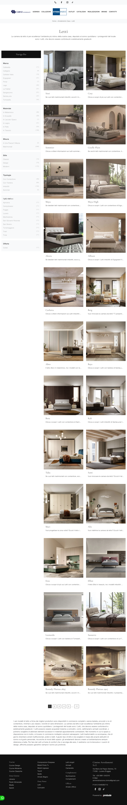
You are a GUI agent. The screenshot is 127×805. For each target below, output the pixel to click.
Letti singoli (70, 762)
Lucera (5, 213)
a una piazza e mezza (11, 143)
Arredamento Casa (64, 21)
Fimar (5, 81)
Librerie (12, 779)
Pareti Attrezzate (15, 782)
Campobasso (8, 206)
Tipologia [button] (7, 175)
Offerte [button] (6, 244)
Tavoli (39, 771)
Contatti (113, 11)
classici (6, 159)
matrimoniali (7, 146)
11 (77, 706)
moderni (6, 166)
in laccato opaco (10, 119)
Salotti (11, 788)
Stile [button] (5, 155)
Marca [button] (5, 63)
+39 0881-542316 (103, 775)
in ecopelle (7, 116)
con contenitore (9, 179)
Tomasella (7, 99)
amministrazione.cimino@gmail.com (106, 780)
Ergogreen (7, 78)
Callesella (6, 67)
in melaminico (8, 112)
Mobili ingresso (43, 768)
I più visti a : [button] (8, 199)
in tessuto (7, 130)
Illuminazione (70, 776)
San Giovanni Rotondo (11, 220)
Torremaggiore (8, 228)
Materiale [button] (7, 108)
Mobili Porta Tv (43, 765)
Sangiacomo (8, 92)
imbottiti (6, 186)
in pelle (6, 126)
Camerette (70, 768)
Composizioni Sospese (46, 762)
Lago (5, 85)
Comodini (41, 787)
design (5, 163)
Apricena (6, 202)
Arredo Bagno (42, 777)
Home (54, 21)
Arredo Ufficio (71, 787)
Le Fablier (6, 89)
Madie (11, 785)
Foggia (5, 209)
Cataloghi (81, 11)
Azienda (36, 11)
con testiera (8, 182)
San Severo (7, 224)
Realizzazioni (94, 11)
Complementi (71, 779)
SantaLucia (7, 96)
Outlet (72, 11)
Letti (73, 21)
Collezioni (46, 11)
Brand (104, 11)
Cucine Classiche (15, 771)
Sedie (39, 774)
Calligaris (6, 71)
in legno (6, 123)
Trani (5, 231)
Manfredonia (7, 217)
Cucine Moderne (15, 768)
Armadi (68, 765)
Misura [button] (6, 139)
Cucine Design (14, 765)
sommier (6, 190)
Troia (5, 235)
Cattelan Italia (8, 74)
